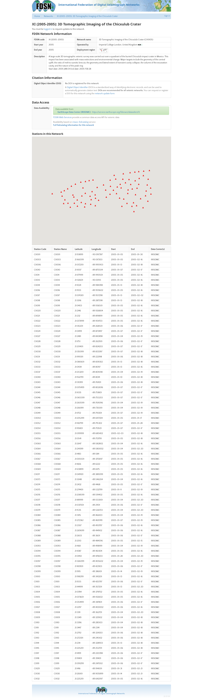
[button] (52, 193)
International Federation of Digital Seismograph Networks (101, 694)
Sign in (167, 16)
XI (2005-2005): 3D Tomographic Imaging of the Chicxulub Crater (87, 16)
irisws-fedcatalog (80, 122)
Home (37, 16)
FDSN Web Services (62, 117)
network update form (105, 93)
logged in (48, 29)
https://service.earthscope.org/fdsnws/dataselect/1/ (116, 112)
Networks (48, 16)
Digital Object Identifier (77, 87)
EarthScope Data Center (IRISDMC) (74, 112)
